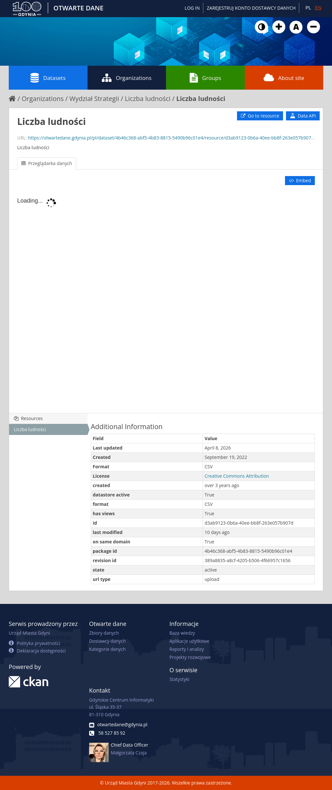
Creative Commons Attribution (237, 476)
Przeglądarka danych (46, 163)
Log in (192, 8)
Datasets (47, 78)
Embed (300, 180)
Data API (303, 116)
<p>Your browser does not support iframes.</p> (166, 300)
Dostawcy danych (107, 641)
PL (308, 7)
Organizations (126, 78)
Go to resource (260, 116)
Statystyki (179, 679)
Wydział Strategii (94, 98)
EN (318, 7)
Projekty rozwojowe (190, 657)
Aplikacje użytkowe (189, 641)
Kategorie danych (107, 649)
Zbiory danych (104, 633)
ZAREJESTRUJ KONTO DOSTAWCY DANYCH (251, 8)
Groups (205, 78)
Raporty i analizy (186, 649)
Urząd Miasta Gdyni (29, 633)
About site (284, 78)
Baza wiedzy (182, 633)
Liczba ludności (148, 98)
